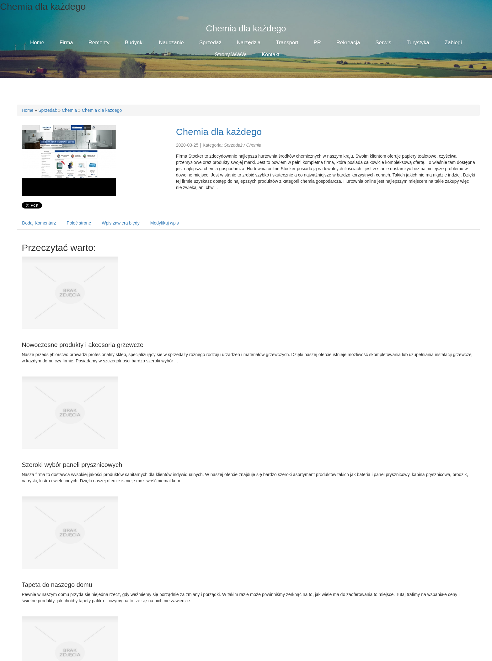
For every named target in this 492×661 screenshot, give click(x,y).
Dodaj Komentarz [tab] (39, 222)
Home (27, 110)
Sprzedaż (47, 110)
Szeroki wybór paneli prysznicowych (72, 464)
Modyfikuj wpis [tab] (164, 222)
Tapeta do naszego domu (57, 584)
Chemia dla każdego (102, 110)
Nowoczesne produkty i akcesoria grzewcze (82, 344)
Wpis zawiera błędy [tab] (121, 222)
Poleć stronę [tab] (79, 222)
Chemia (69, 110)
